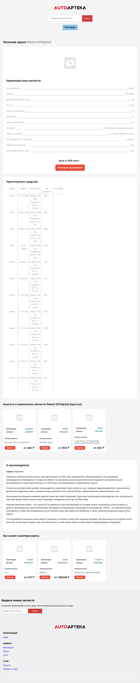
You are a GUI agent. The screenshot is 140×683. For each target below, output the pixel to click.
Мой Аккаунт (8, 648)
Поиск (87, 18)
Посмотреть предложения (70, 167)
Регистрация (70, 27)
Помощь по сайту (10, 669)
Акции (5, 637)
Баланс (6, 651)
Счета (5, 655)
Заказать (10, 448)
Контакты (7, 665)
